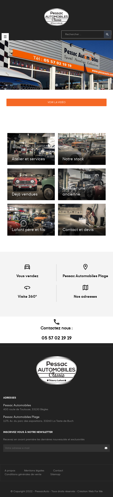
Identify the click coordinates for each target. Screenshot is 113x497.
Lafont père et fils (28, 230)
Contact (58, 470)
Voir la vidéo (57, 102)
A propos (10, 470)
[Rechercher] (86, 34)
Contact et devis (78, 230)
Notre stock (73, 159)
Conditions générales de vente (23, 474)
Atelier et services (28, 159)
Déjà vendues (25, 194)
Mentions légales (34, 470)
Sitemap (55, 474)
